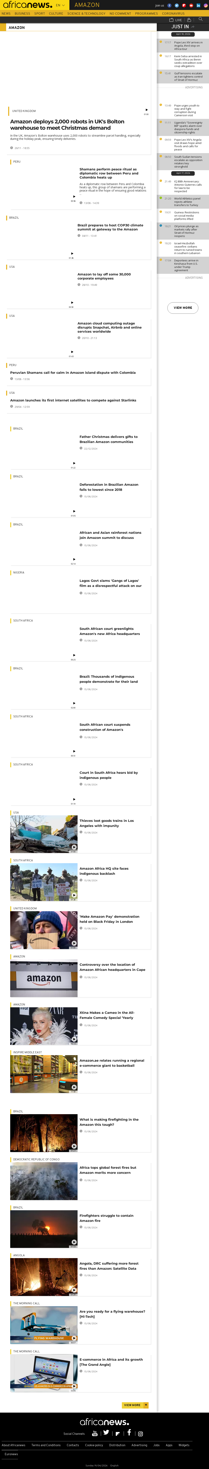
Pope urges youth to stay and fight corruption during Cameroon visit (186, 110)
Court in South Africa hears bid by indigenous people (109, 775)
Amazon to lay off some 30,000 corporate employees (104, 276)
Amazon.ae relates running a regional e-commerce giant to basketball (112, 1063)
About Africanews (13, 1445)
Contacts (73, 1445)
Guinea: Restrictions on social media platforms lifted (186, 215)
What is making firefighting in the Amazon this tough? (109, 1122)
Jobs (156, 1445)
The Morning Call (26, 1303)
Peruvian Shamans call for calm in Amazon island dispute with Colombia (73, 373)
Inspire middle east (27, 1052)
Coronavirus (173, 13)
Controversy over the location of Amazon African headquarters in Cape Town (112, 968)
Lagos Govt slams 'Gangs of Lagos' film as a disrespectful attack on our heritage (111, 584)
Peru (17, 161)
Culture (56, 13)
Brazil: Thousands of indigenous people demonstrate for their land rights (109, 680)
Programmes (146, 13)
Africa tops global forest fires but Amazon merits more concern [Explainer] (108, 1171)
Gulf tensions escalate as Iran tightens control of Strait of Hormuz (188, 76)
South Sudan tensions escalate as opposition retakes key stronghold (188, 161)
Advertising (139, 1445)
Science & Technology (86, 13)
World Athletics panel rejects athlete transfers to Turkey (187, 202)
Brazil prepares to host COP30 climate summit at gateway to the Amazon (110, 227)
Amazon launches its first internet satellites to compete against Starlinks (73, 400)
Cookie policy (94, 1445)
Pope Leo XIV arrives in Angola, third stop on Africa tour (188, 45)
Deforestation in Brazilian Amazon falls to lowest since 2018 (109, 487)
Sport (39, 13)
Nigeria (18, 572)
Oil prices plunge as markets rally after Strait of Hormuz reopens (186, 231)
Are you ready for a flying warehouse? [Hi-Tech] (112, 1314)
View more (183, 308)
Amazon (19, 956)
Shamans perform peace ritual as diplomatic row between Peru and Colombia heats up (109, 173)
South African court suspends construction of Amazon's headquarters (105, 728)
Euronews (11, 1454)
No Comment (120, 13)
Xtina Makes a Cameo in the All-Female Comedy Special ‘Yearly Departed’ (107, 1016)
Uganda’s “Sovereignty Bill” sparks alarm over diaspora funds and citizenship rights (188, 127)
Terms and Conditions (46, 1445)
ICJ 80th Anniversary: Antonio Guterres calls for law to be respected (188, 186)
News (6, 13)
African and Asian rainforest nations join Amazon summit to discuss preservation (110, 536)
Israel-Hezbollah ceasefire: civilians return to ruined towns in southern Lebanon (188, 248)
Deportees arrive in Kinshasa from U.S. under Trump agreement (186, 265)
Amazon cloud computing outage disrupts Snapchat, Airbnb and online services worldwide (110, 327)
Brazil (14, 217)
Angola (19, 1255)
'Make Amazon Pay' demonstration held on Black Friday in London (109, 919)
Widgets (184, 1445)
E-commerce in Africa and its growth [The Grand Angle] (111, 1362)
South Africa (23, 620)
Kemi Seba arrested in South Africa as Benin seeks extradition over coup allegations (188, 61)
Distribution (117, 1445)
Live (175, 20)
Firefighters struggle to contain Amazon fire (106, 1218)
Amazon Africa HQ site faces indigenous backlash (104, 871)
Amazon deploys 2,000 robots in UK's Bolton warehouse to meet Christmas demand (67, 124)
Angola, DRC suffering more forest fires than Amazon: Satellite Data (109, 1266)
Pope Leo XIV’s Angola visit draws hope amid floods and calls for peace (187, 144)
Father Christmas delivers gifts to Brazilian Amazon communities (109, 439)
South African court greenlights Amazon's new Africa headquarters (110, 631)
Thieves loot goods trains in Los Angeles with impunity (107, 823)
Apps (169, 1445)
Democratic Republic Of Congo (36, 1159)
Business (22, 13)
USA (12, 267)
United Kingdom (24, 111)
